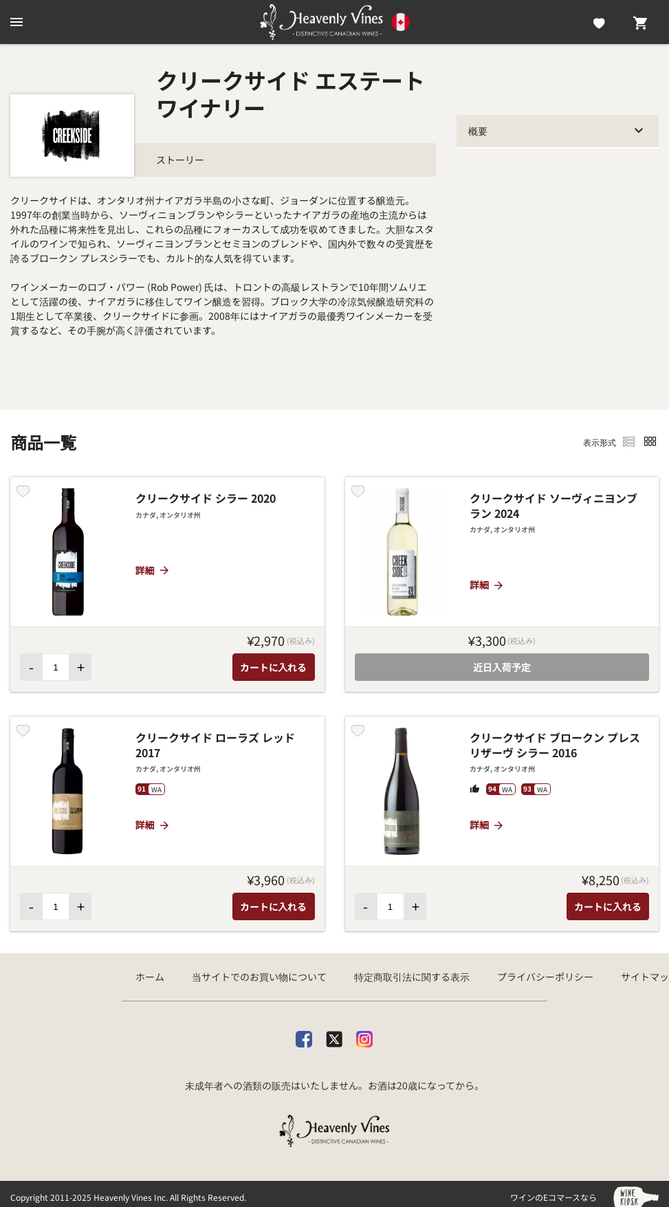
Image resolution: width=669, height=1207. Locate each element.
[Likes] (599, 22)
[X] (334, 1037)
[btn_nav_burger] (16, 22)
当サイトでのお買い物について (259, 976)
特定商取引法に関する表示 (412, 976)
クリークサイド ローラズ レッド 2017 (215, 745)
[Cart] (640, 22)
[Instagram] (364, 1037)
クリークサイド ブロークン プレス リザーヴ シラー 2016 (555, 745)
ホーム (149, 976)
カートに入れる (273, 667)
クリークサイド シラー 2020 (205, 498)
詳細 (153, 570)
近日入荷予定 (502, 667)
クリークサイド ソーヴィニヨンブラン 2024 (553, 506)
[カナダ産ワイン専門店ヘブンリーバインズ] (335, 22)
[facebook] (304, 1037)
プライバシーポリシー (545, 976)
